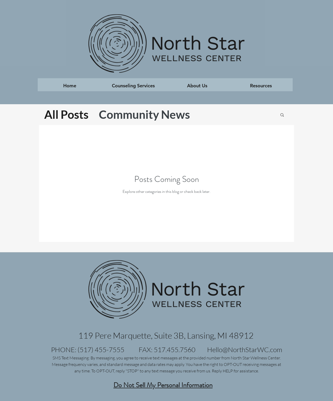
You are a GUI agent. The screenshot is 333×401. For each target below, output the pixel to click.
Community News (144, 114)
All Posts (66, 114)
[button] (133, 87)
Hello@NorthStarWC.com (244, 349)
